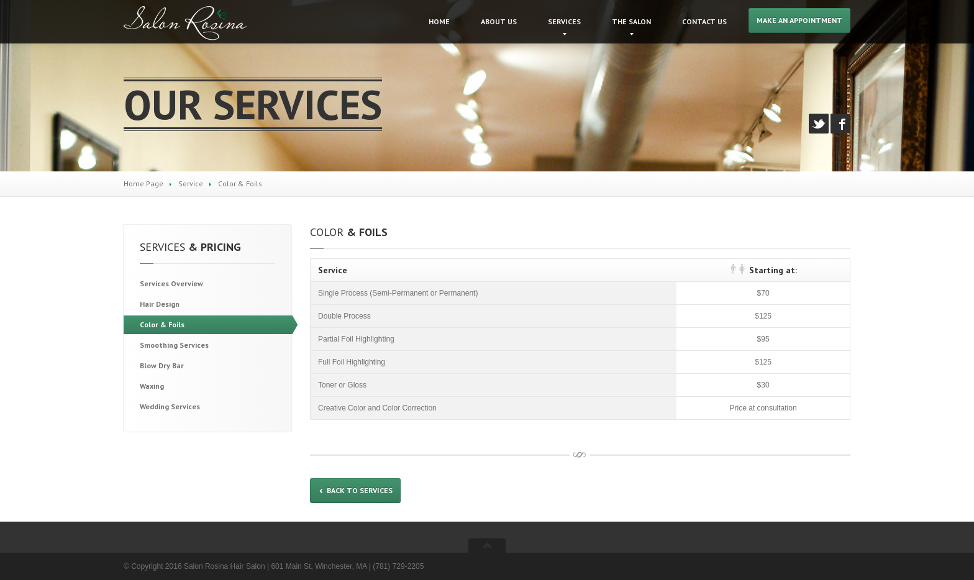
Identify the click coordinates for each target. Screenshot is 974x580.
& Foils (162, 324)
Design (160, 304)
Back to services (355, 490)
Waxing (152, 386)
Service (190, 183)
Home (439, 21)
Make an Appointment (799, 20)
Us (499, 21)
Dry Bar (162, 365)
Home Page (143, 183)
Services (564, 21)
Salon (631, 21)
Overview (171, 283)
